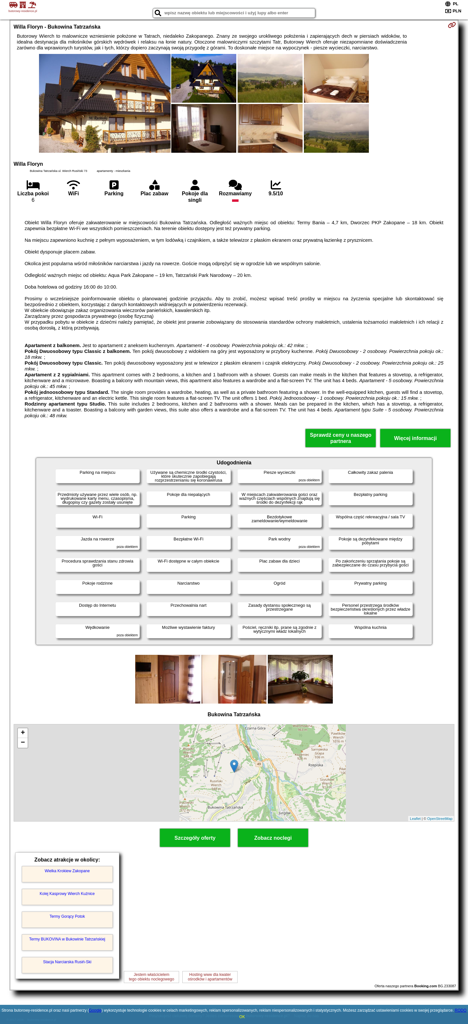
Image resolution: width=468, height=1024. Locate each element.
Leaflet (415, 819)
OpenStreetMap (440, 819)
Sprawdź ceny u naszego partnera (340, 438)
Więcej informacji (415, 438)
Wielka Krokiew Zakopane (67, 871)
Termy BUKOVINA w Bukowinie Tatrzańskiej (67, 939)
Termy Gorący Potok (67, 916)
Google (95, 1010)
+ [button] (23, 733)
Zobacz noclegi (273, 838)
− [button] (23, 743)
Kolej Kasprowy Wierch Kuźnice (67, 893)
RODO (460, 1010)
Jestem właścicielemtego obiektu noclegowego (151, 976)
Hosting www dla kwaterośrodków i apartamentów (210, 976)
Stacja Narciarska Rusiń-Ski (67, 962)
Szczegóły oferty (195, 838)
